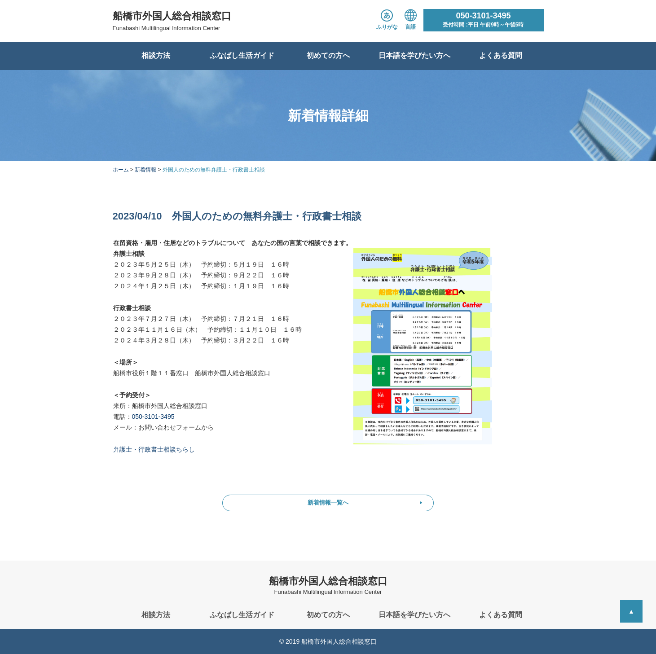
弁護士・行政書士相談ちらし (154, 449)
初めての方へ (328, 55)
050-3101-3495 (153, 416)
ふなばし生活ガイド (242, 55)
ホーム (121, 170)
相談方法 (155, 55)
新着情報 (145, 170)
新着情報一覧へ (328, 502)
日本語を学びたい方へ (414, 55)
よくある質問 (500, 55)
